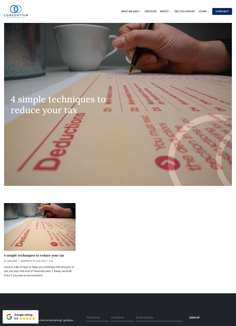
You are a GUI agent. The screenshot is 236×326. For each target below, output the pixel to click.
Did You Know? (185, 11)
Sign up (194, 317)
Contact (222, 11)
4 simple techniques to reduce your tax (34, 255)
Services (151, 11)
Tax (51, 260)
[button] (21, 317)
